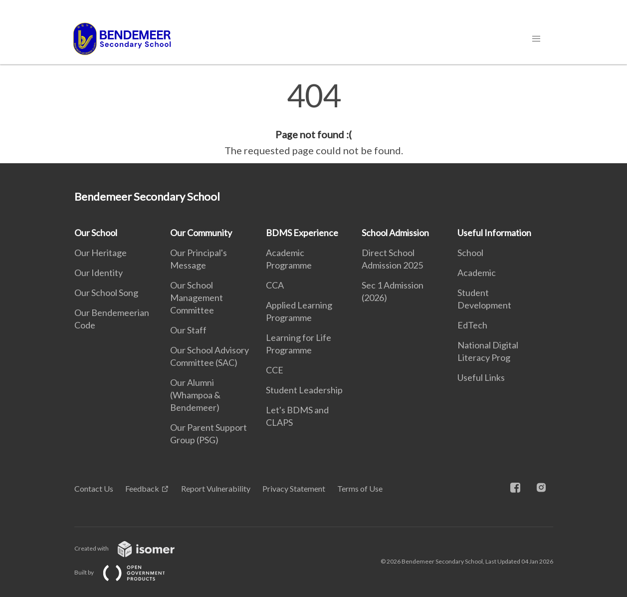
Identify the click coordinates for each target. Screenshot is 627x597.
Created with (132, 548)
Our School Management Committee (196, 297)
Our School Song (106, 292)
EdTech (472, 324)
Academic (476, 272)
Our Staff (188, 329)
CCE (274, 369)
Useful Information (494, 232)
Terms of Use (360, 488)
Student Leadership (304, 389)
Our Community (201, 232)
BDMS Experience (302, 232)
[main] (313, 118)
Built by (127, 572)
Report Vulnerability (215, 488)
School (470, 252)
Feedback (142, 488)
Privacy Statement (293, 488)
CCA (275, 285)
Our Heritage (100, 252)
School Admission (395, 232)
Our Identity (98, 272)
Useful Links (481, 377)
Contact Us (93, 488)
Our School (95, 232)
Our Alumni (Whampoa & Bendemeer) (195, 395)
